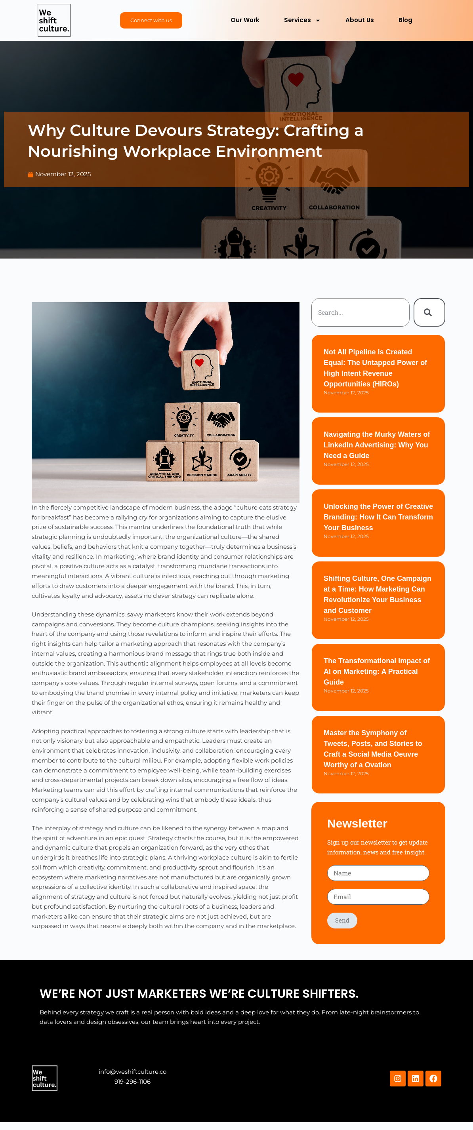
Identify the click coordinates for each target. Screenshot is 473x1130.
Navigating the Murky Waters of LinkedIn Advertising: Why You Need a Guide (377, 445)
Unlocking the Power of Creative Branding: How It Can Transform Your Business (378, 517)
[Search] (429, 312)
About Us (359, 20)
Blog (405, 20)
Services (302, 20)
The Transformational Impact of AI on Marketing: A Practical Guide (377, 671)
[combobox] (360, 312)
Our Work (245, 20)
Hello (46, 1079)
